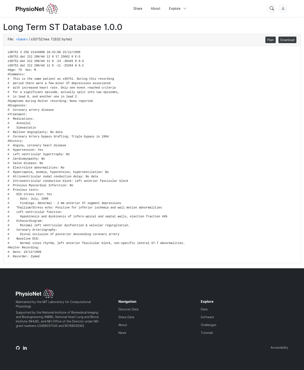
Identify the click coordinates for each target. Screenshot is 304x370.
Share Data (126, 317)
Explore (178, 8)
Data (204, 309)
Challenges (208, 325)
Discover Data (128, 309)
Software (207, 317)
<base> (22, 39)
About (155, 8)
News (122, 332)
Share (137, 8)
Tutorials (207, 332)
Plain (270, 40)
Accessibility (279, 347)
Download (287, 40)
